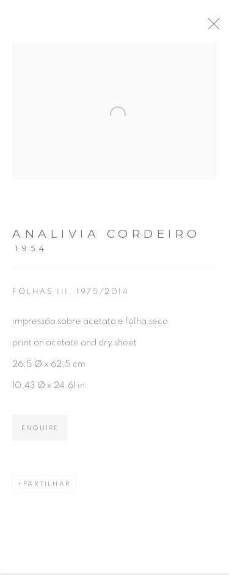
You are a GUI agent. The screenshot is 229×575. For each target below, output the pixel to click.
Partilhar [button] (46, 488)
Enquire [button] (40, 432)
